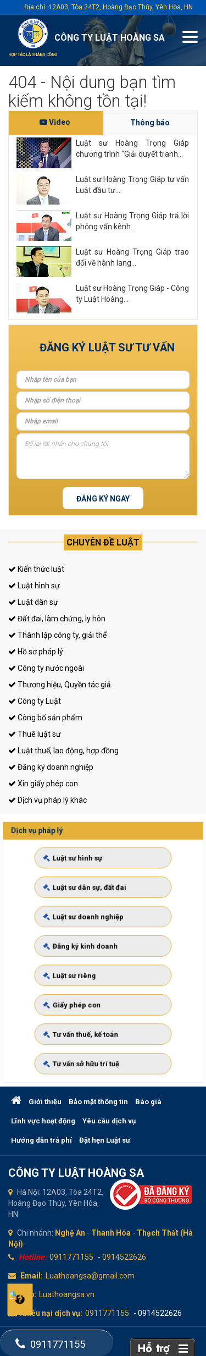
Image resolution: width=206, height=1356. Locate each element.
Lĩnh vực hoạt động (43, 1121)
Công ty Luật (34, 701)
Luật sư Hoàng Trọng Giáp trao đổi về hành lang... (132, 257)
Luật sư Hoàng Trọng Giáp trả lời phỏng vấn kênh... (132, 221)
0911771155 (71, 1257)
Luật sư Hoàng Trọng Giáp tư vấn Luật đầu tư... (132, 185)
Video (55, 122)
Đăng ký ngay (103, 498)
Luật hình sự (34, 585)
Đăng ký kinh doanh (91, 948)
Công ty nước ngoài (46, 668)
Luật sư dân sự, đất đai (94, 908)
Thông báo (150, 122)
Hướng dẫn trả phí (41, 1140)
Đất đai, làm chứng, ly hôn (56, 618)
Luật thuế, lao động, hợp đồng (63, 750)
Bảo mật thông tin (98, 1102)
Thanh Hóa (111, 1232)
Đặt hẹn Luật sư (104, 1140)
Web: (27, 1294)
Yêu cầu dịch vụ (109, 1121)
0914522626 (124, 1257)
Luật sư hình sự (85, 888)
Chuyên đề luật (103, 542)
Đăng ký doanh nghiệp (50, 767)
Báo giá (148, 1102)
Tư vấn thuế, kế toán (91, 1008)
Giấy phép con (85, 988)
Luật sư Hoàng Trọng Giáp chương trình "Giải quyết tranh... (132, 148)
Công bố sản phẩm (45, 717)
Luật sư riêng (83, 968)
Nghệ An (70, 1232)
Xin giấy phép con (43, 783)
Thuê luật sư (34, 734)
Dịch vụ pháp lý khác (47, 800)
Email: (31, 1275)
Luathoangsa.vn (66, 1294)
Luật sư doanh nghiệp (93, 928)
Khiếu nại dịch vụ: (51, 1313)
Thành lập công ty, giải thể (57, 635)
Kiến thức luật (36, 569)
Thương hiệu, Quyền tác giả (59, 684)
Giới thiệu (45, 1102)
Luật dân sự (33, 602)
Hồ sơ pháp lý (35, 651)
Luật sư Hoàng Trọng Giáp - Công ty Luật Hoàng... (132, 294)
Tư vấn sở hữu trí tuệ (91, 1028)
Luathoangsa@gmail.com (90, 1275)
